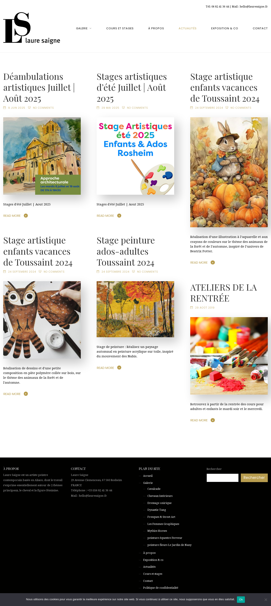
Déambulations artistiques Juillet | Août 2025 (39, 87)
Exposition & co (224, 28)
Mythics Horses (157, 530)
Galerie (82, 28)
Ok (241, 599)
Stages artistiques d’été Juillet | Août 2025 (132, 87)
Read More (12, 215)
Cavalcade (153, 488)
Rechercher (214, 469)
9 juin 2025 (16, 108)
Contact (260, 28)
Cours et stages (120, 28)
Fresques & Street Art (161, 516)
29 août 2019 (205, 307)
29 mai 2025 (110, 108)
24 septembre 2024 (209, 108)
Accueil (148, 475)
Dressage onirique (159, 503)
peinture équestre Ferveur (164, 537)
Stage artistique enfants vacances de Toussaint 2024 (225, 87)
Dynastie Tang (156, 509)
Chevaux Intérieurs (159, 496)
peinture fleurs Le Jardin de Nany (169, 545)
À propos (156, 28)
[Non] (266, 599)
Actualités (187, 28)
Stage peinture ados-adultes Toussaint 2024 (126, 250)
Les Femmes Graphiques (163, 524)
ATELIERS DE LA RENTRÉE (223, 292)
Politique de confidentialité (160, 587)
